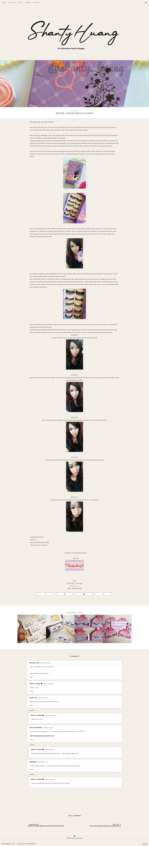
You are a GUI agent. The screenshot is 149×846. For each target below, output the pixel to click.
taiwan (80, 588)
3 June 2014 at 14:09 (50, 715)
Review (20, 2)
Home (4, 2)
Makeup (28, 2)
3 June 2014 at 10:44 (48, 683)
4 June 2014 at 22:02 (50, 779)
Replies (32, 710)
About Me (12, 2)
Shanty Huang (74, 583)
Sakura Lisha (34, 663)
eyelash (74, 588)
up (145, 844)
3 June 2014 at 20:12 (50, 749)
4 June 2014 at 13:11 (42, 762)
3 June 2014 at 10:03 (45, 663)
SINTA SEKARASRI (35, 727)
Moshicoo (32, 843)
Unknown (33, 762)
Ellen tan (33, 698)
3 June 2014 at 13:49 (42, 698)
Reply (32, 677)
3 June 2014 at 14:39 (47, 727)
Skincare (36, 2)
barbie (69, 588)
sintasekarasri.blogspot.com (42, 736)
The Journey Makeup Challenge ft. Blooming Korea (105, 826)
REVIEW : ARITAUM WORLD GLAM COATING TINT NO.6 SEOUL (46, 826)
